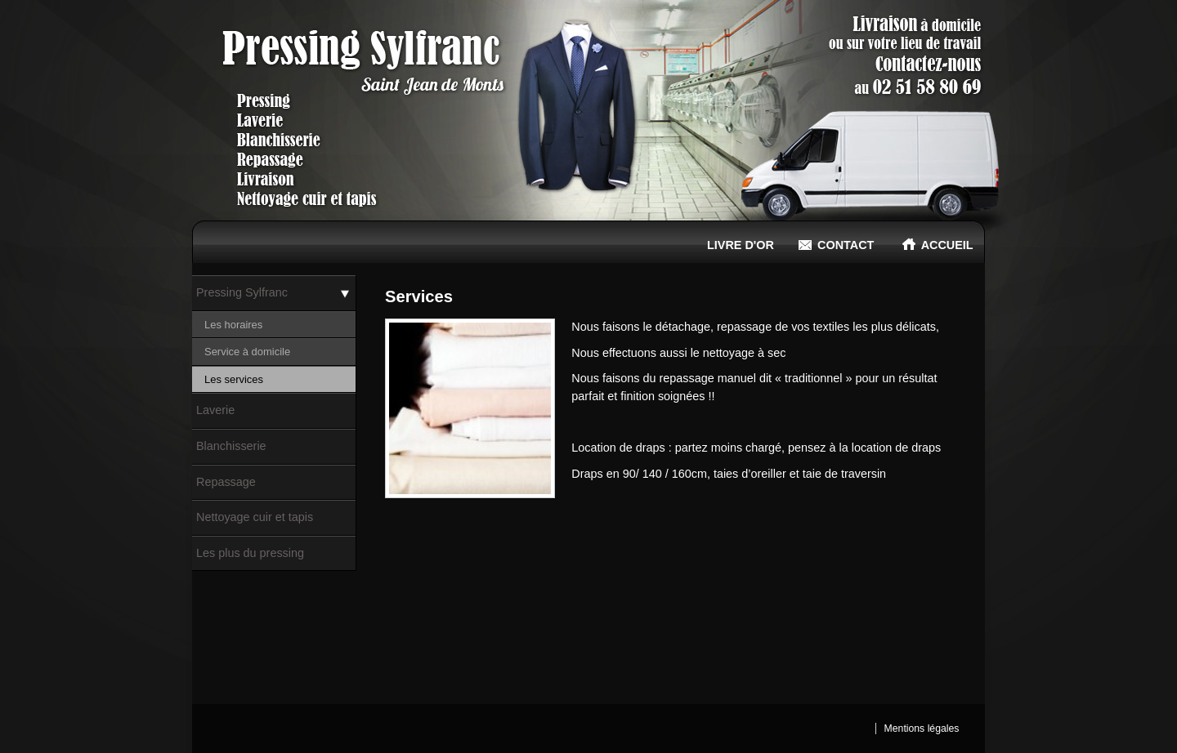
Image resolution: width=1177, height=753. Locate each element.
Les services (233, 379)
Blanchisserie (231, 445)
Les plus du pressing (250, 552)
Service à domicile (247, 351)
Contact (836, 244)
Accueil (937, 244)
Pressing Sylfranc (242, 292)
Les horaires (233, 325)
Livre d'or (731, 244)
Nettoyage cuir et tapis (254, 517)
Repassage (226, 481)
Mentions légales (922, 728)
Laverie (215, 410)
